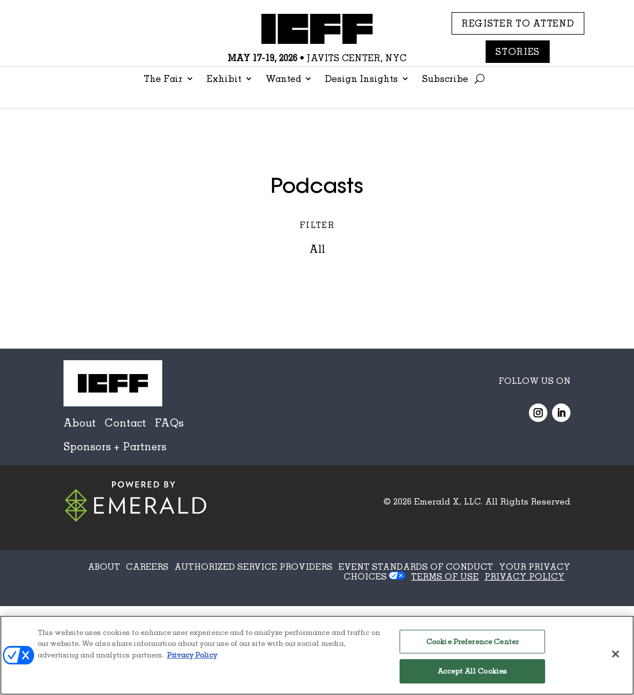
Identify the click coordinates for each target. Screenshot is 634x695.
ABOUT (104, 566)
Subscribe (445, 79)
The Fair (163, 79)
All (317, 248)
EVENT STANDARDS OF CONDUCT (415, 566)
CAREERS (147, 566)
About (80, 422)
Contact (125, 422)
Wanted (283, 79)
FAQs (169, 422)
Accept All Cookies (472, 670)
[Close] (615, 654)
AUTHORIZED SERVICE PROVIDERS (253, 566)
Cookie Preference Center (472, 641)
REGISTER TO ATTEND (518, 23)
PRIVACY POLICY (524, 576)
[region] (317, 655)
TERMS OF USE (445, 576)
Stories (517, 51)
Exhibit (224, 79)
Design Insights (361, 79)
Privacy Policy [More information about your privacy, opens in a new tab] (192, 654)
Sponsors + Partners (115, 446)
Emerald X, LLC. (448, 501)
